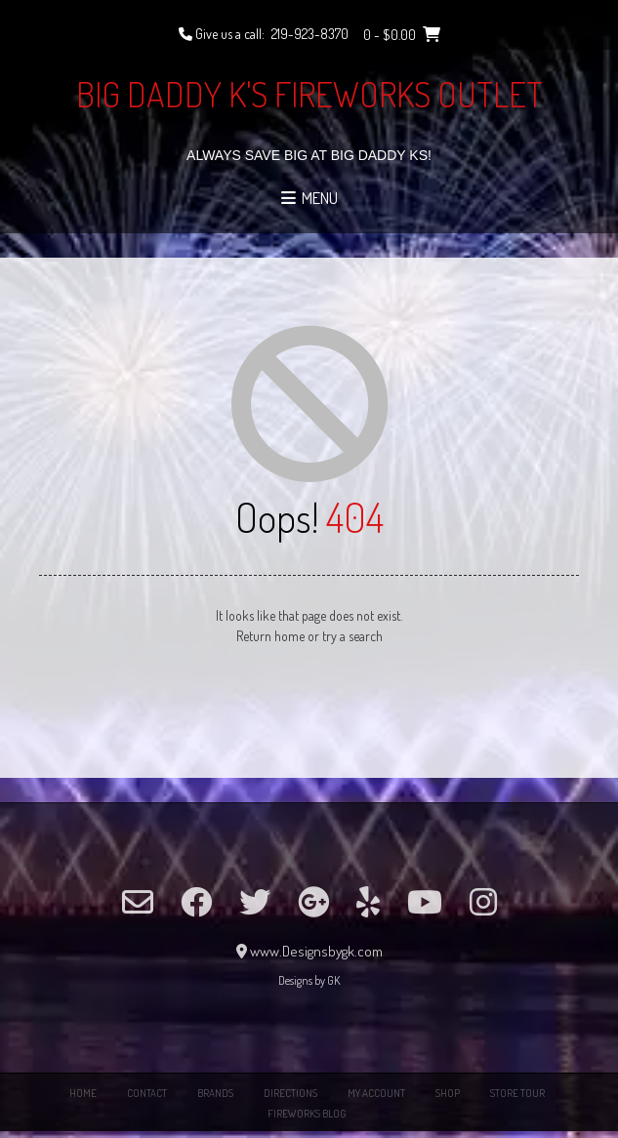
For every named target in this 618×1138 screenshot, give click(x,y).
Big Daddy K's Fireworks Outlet (309, 93)
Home (83, 1093)
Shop (447, 1093)
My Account (376, 1093)
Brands (215, 1093)
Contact (147, 1093)
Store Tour (517, 1093)
